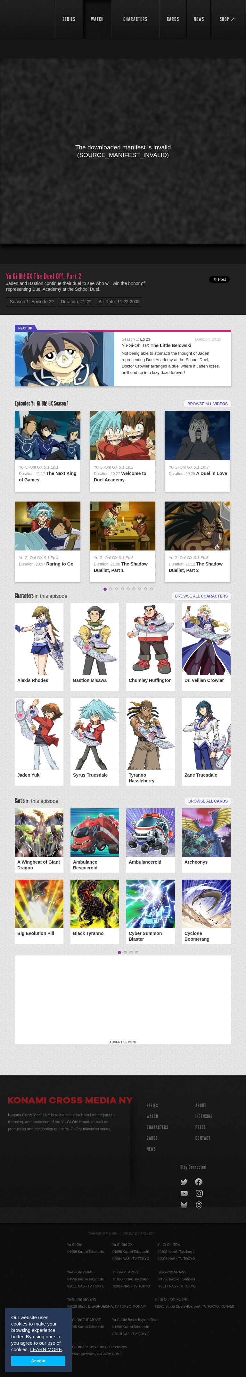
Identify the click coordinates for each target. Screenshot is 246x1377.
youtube (185, 1194)
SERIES (152, 1106)
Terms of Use (102, 1233)
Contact (202, 1138)
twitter (184, 1182)
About (200, 1106)
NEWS (151, 1149)
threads (200, 1205)
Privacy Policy (139, 1233)
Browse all (207, 404)
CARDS (152, 1138)
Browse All (208, 801)
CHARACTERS (157, 1127)
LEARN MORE (46, 1349)
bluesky (185, 1205)
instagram (200, 1194)
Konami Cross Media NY (70, 1101)
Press (200, 1127)
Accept (38, 1360)
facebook (199, 1182)
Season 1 (61, 403)
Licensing (204, 1116)
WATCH (152, 1116)
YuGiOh (27, 19)
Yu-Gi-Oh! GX (156, 345)
